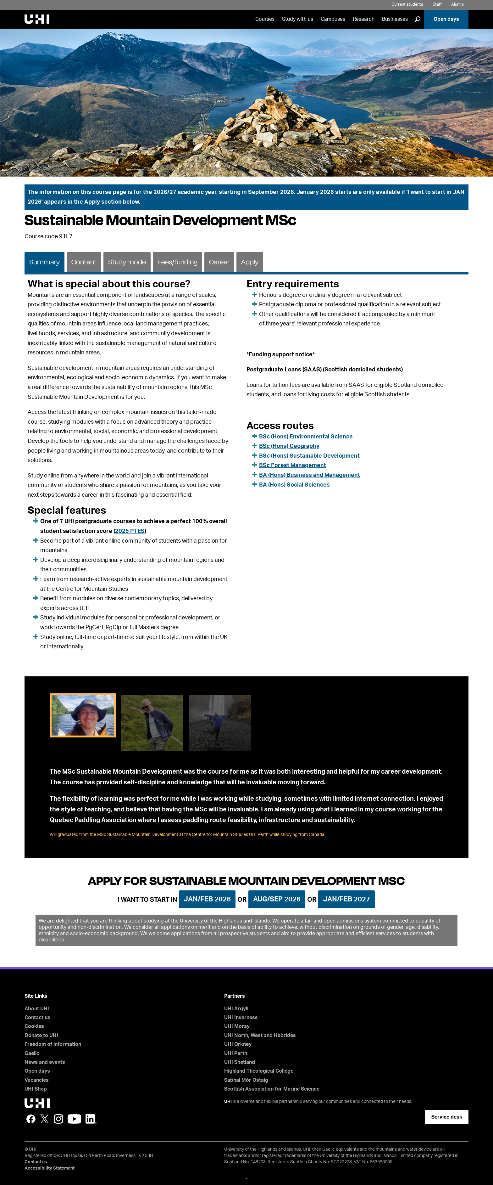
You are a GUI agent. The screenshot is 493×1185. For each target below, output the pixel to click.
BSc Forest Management (292, 465)
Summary (44, 261)
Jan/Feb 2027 (346, 899)
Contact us (37, 1017)
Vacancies (37, 1080)
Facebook (31, 1119)
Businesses (395, 19)
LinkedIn (91, 1119)
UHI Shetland (239, 1062)
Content (84, 261)
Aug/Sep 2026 (277, 899)
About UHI (37, 1008)
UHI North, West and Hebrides (260, 1035)
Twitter (44, 1119)
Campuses (333, 19)
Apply (249, 261)
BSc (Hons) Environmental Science (306, 437)
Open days (446, 19)
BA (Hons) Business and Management (309, 475)
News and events (45, 1062)
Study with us (297, 19)
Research (363, 19)
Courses (264, 19)
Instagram (58, 1119)
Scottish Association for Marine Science (271, 1089)
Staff (437, 5)
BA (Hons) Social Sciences (294, 485)
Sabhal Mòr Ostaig (246, 1080)
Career (219, 261)
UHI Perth (235, 1053)
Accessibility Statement (50, 1168)
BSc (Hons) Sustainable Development (309, 456)
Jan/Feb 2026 (207, 899)
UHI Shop (36, 1089)
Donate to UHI (41, 1035)
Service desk (446, 1117)
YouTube (74, 1119)
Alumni (457, 5)
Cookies (34, 1026)
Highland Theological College (258, 1071)
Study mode (127, 261)
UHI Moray (237, 1026)
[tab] (44, 261)
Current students (407, 5)
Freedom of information (53, 1044)
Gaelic (32, 1053)
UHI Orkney (238, 1044)
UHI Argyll (236, 1008)
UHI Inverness (241, 1017)
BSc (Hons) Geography (289, 446)
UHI (228, 1101)
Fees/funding (177, 261)
